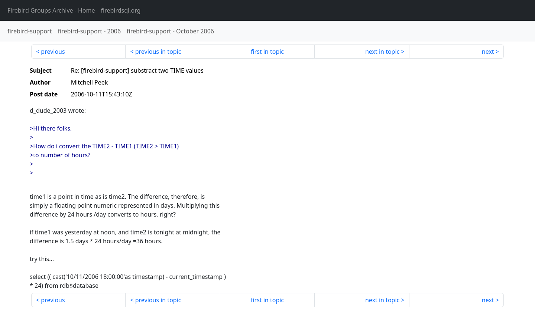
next (488, 51)
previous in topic (158, 51)
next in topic (382, 51)
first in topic (267, 51)
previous (53, 51)
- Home (51, 10)
